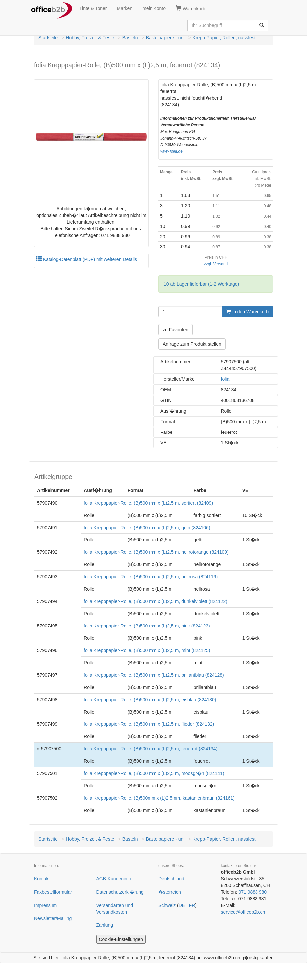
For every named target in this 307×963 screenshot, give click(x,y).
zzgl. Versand (216, 264)
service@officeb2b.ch (243, 912)
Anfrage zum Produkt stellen (192, 344)
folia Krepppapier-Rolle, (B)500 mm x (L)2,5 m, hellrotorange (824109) (156, 552)
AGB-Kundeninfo (113, 878)
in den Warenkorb (247, 311)
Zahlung (104, 925)
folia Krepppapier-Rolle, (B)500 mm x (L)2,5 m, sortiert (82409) (148, 503)
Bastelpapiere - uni (165, 37)
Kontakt (42, 878)
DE (182, 905)
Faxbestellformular (53, 892)
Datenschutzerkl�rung (120, 892)
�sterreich (169, 892)
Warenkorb (190, 8)
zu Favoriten (175, 329)
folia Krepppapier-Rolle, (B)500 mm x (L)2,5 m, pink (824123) (147, 625)
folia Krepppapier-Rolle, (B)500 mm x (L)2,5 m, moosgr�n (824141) (154, 773)
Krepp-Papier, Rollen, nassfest (224, 37)
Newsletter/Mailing (53, 918)
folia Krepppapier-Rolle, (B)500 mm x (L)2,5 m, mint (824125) (147, 650)
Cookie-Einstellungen (121, 939)
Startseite (48, 37)
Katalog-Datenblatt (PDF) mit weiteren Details (86, 259)
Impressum (45, 905)
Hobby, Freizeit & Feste (90, 37)
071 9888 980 (252, 892)
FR (192, 905)
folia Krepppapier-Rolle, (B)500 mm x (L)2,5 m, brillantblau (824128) (154, 675)
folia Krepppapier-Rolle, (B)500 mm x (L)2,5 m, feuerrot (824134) (150, 748)
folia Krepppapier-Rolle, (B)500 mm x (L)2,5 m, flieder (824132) (149, 724)
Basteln (130, 37)
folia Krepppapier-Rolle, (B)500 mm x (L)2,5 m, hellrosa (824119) (151, 576)
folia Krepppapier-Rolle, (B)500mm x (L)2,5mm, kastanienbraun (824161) (159, 798)
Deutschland (171, 878)
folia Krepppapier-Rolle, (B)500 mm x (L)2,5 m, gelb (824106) (147, 527)
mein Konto (154, 8)
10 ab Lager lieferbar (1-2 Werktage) (201, 284)
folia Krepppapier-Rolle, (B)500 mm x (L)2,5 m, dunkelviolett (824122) (155, 601)
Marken (125, 8)
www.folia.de (171, 151)
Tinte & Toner (93, 8)
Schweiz (167, 905)
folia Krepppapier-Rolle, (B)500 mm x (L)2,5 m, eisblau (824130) (150, 699)
